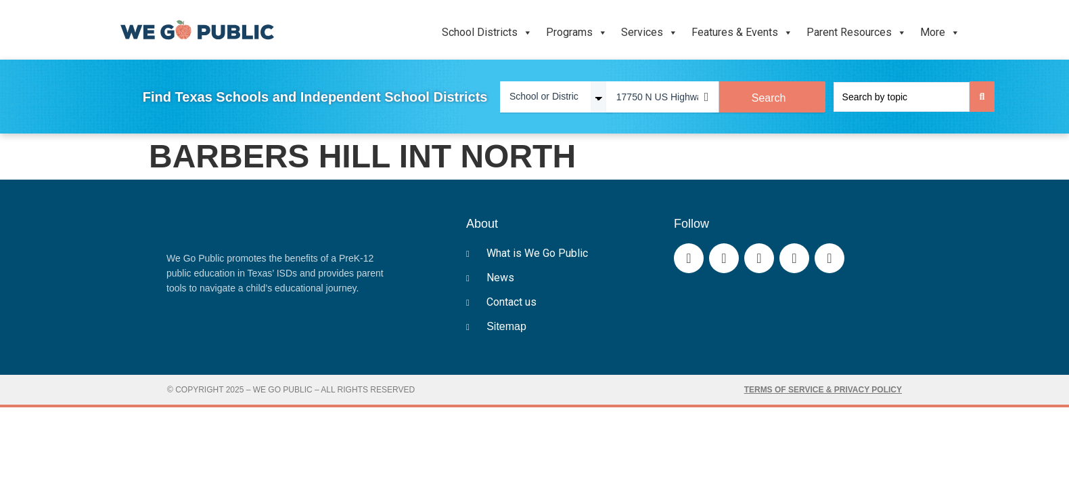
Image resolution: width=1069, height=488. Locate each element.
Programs (577, 32)
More (940, 32)
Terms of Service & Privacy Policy (823, 389)
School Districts (487, 32)
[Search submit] (982, 96)
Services (649, 32)
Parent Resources (856, 32)
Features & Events (742, 32)
